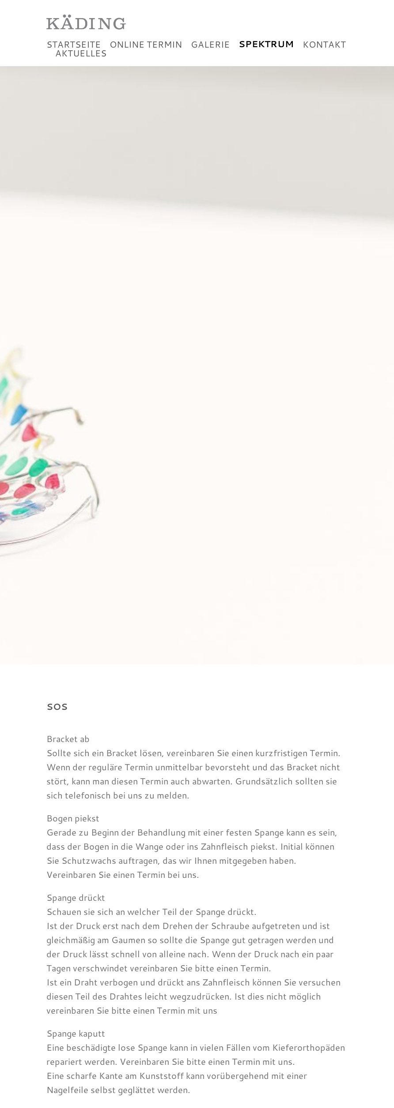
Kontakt (324, 54)
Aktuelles (80, 63)
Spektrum (266, 54)
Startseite (73, 54)
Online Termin (146, 54)
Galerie (210, 54)
